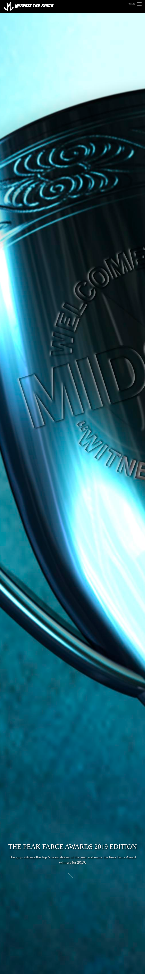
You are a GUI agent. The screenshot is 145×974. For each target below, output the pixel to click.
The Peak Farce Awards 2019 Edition (72, 846)
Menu (131, 3)
